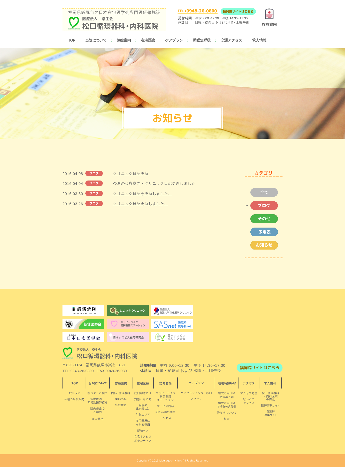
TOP (71, 40)
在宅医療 (148, 40)
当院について (95, 40)
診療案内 (124, 40)
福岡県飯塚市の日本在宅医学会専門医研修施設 (114, 20)
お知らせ (262, 245)
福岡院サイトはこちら (238, 11)
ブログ (262, 205)
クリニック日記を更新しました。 (142, 194)
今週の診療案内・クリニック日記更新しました (154, 183)
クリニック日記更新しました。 (140, 204)
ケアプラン (174, 40)
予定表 (262, 232)
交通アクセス (231, 40)
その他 (262, 218)
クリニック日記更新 (131, 173)
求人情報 (259, 40)
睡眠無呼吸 (202, 40)
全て (262, 192)
